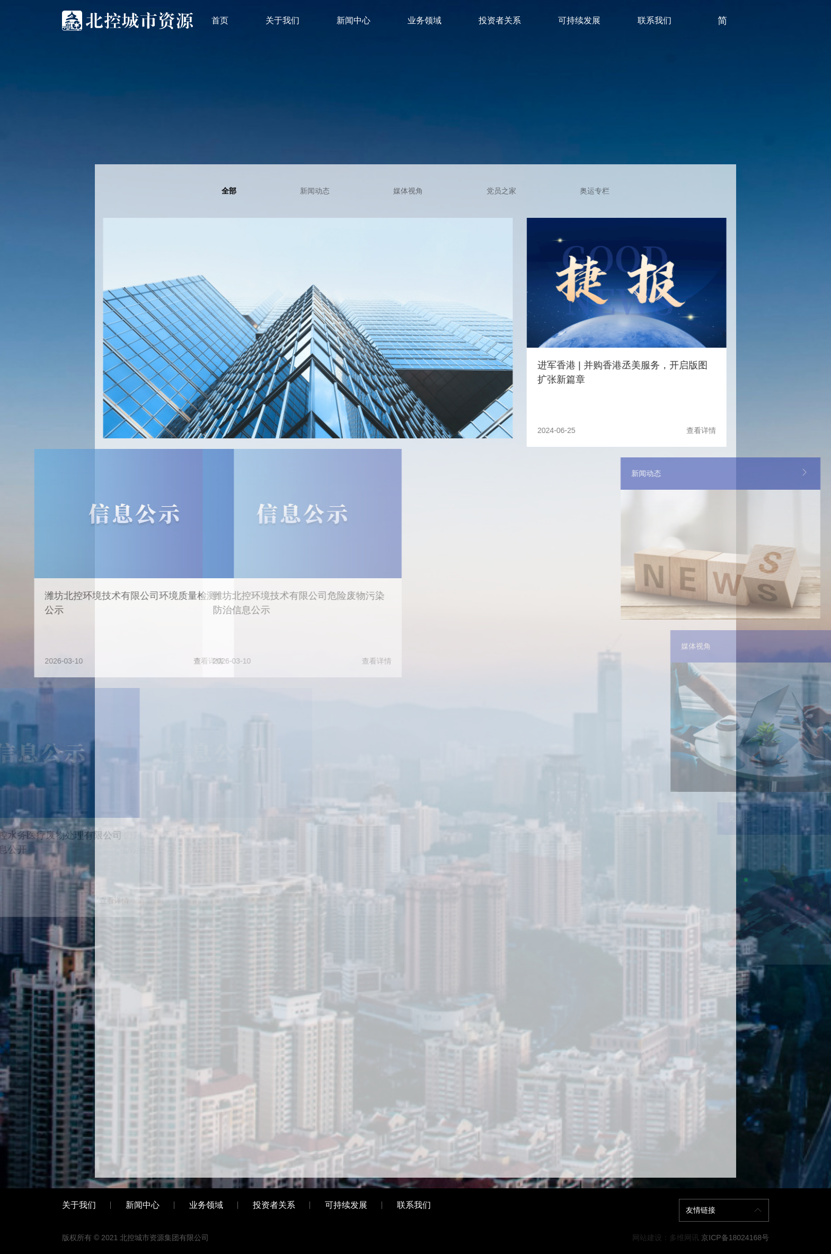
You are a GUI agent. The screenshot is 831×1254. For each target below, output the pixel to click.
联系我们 (654, 20)
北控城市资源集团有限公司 (164, 1237)
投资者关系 (500, 20)
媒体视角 (408, 191)
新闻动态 (315, 191)
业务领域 (424, 20)
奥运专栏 (594, 191)
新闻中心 (353, 20)
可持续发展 (579, 20)
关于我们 (282, 20)
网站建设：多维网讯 (665, 1237)
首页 (219, 20)
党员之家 (501, 191)
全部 (229, 191)
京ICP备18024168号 (735, 1237)
